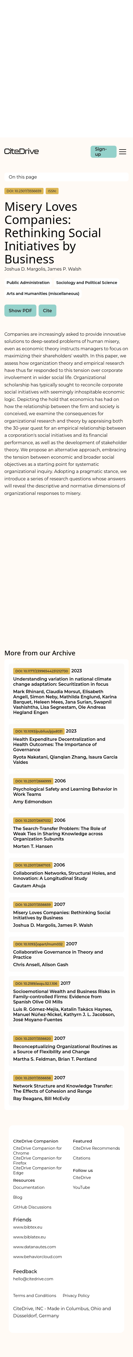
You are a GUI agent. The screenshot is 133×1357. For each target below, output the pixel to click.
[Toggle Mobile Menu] (123, 152)
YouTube (81, 1187)
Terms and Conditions (34, 1295)
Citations (81, 1158)
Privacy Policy (76, 1295)
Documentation (29, 1187)
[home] (21, 152)
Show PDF (20, 310)
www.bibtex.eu (27, 1227)
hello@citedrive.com (33, 1278)
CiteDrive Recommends (96, 1148)
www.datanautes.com (34, 1246)
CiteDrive (82, 1177)
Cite (47, 310)
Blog (17, 1197)
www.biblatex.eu (29, 1237)
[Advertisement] (66, 68)
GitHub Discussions (32, 1207)
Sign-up (101, 152)
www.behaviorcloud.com (37, 1256)
